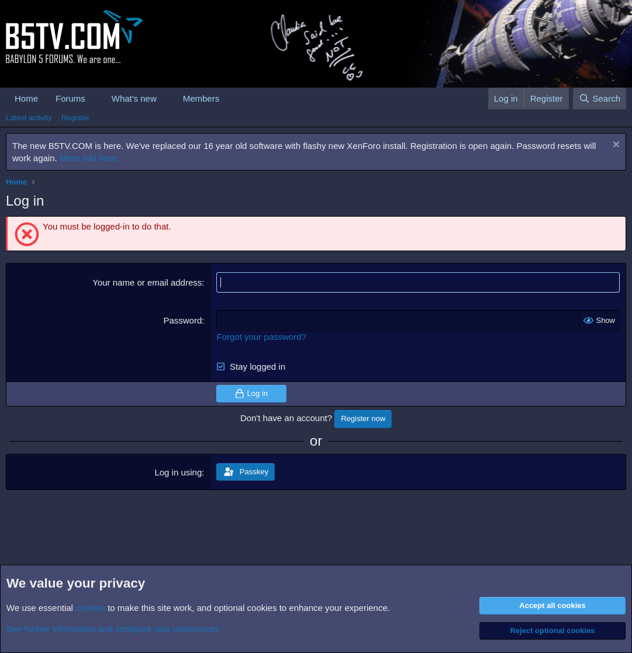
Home (26, 98)
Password (182, 320)
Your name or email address (147, 282)
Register (75, 117)
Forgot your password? (261, 337)
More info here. (89, 158)
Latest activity (29, 117)
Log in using (178, 472)
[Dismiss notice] (615, 146)
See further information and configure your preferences (112, 629)
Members (201, 98)
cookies (90, 608)
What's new (134, 98)
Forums (70, 98)
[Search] (599, 98)
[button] (95, 98)
